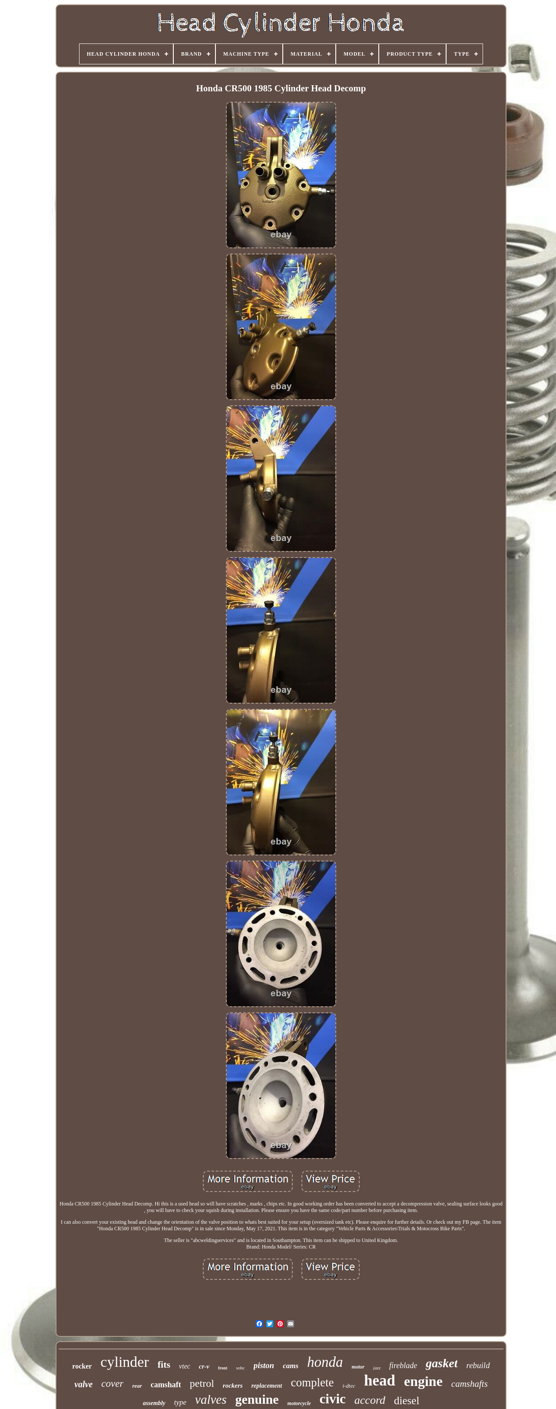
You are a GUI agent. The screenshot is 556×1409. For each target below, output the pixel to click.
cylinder (124, 1362)
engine (423, 1381)
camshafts (469, 1384)
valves (210, 1399)
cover (112, 1383)
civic (333, 1398)
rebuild (478, 1365)
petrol (202, 1383)
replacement (267, 1385)
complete (312, 1382)
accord (369, 1400)
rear (137, 1385)
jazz (377, 1367)
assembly (154, 1403)
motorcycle (299, 1403)
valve (83, 1384)
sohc (240, 1367)
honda (325, 1362)
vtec (184, 1366)
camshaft (166, 1384)
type (180, 1402)
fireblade (403, 1365)
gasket (441, 1363)
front (222, 1368)
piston (264, 1365)
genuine (257, 1399)
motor (358, 1367)
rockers (233, 1385)
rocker (82, 1366)
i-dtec (348, 1385)
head (379, 1380)
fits (164, 1364)
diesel (406, 1400)
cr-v (204, 1366)
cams (290, 1366)
